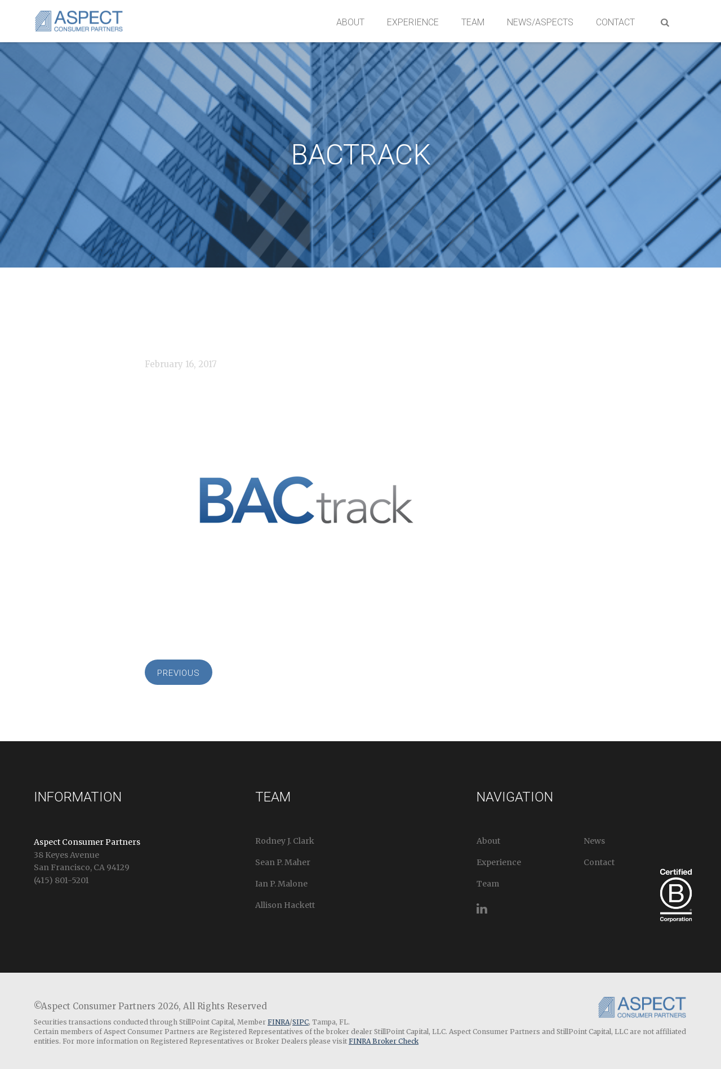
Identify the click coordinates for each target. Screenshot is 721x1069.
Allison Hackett (285, 905)
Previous (178, 673)
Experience (413, 22)
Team (472, 22)
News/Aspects (540, 22)
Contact (615, 22)
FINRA (279, 1022)
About (350, 22)
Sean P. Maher (282, 862)
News (594, 841)
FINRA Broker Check (384, 1041)
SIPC (300, 1022)
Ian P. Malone (281, 884)
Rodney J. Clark (284, 841)
